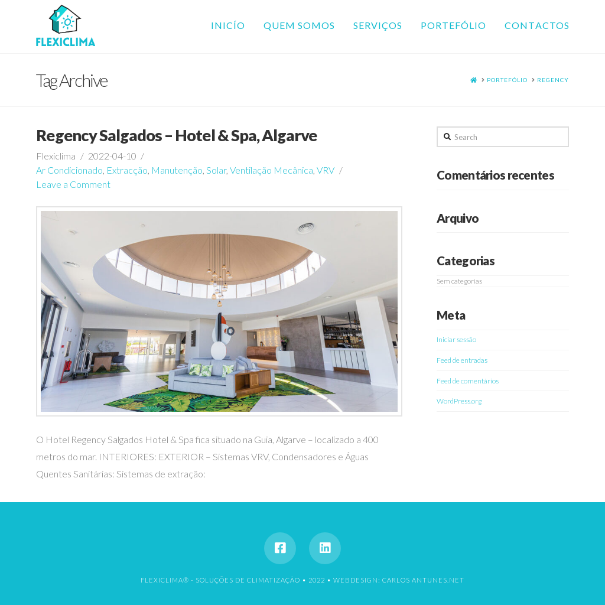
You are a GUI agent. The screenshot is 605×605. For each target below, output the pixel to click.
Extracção (127, 169)
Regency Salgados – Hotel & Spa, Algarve (176, 135)
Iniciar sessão (456, 339)
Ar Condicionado (69, 169)
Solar (216, 169)
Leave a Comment (73, 184)
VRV (325, 169)
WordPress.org (459, 400)
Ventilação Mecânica (271, 169)
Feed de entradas (462, 360)
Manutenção (177, 169)
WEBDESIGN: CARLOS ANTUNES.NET (398, 580)
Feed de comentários (468, 380)
